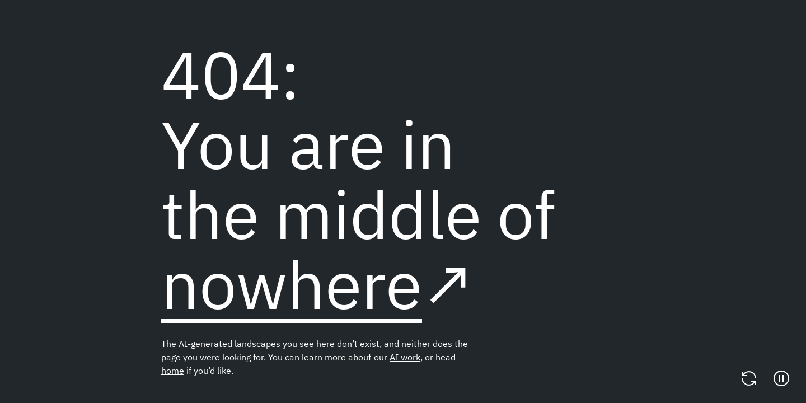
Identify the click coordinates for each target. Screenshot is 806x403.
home (172, 370)
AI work (405, 357)
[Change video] (749, 378)
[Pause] (781, 378)
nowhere (291, 284)
